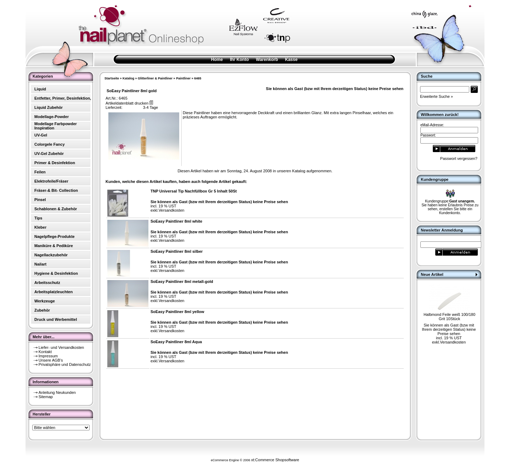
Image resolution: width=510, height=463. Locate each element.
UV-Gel (40, 135)
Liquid (40, 89)
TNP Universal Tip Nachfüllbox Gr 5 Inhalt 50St (194, 191)
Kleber (40, 227)
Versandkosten (172, 210)
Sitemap (46, 397)
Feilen (40, 172)
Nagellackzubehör (51, 255)
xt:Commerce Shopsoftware (275, 460)
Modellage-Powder (51, 117)
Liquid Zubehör (48, 107)
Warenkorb (267, 59)
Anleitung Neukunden (57, 392)
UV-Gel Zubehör (49, 153)
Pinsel (40, 199)
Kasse (291, 59)
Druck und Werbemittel (55, 319)
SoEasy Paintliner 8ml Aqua (176, 342)
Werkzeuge (44, 301)
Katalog (128, 78)
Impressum (48, 356)
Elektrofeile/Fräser (51, 181)
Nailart (40, 264)
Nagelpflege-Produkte (54, 236)
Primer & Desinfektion (54, 163)
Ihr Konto (239, 59)
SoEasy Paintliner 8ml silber (177, 251)
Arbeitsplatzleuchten (53, 292)
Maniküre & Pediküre (53, 246)
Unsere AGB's (51, 360)
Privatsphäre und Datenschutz (65, 364)
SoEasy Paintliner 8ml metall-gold (182, 281)
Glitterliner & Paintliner (155, 78)
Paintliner (183, 78)
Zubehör (42, 310)
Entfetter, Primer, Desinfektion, (62, 98)
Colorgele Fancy (49, 144)
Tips (38, 218)
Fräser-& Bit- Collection (56, 190)
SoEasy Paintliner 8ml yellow (177, 311)
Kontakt (45, 352)
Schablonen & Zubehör (55, 209)
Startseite (111, 78)
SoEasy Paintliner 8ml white (176, 221)
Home (217, 59)
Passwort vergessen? (458, 158)
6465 (197, 78)
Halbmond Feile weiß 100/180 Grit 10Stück (449, 316)
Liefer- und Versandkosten (61, 347)
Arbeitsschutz (47, 282)
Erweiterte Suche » (436, 96)
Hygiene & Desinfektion (56, 273)
